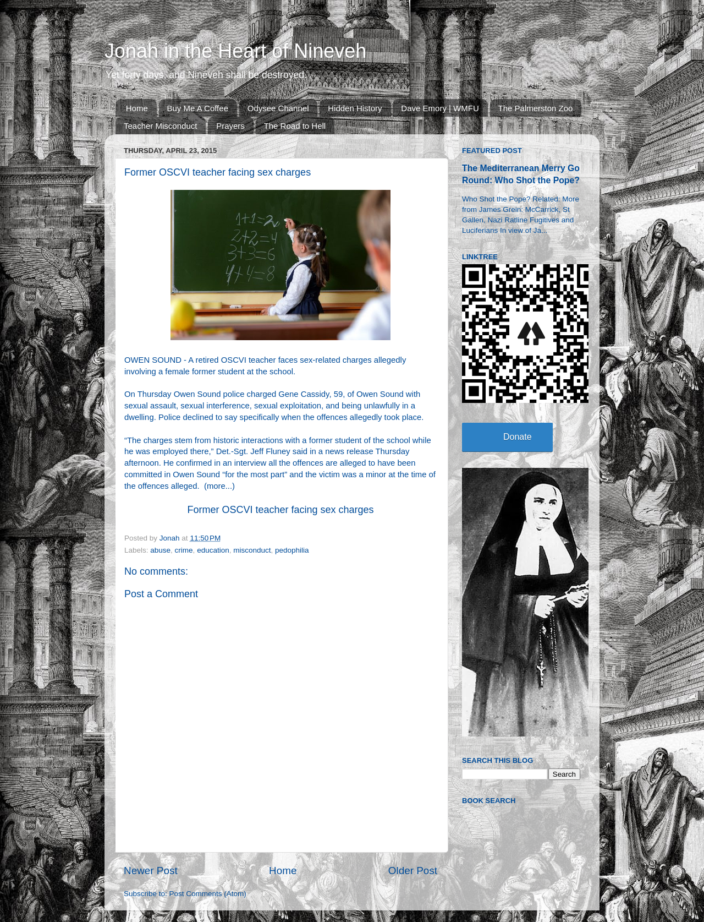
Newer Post (151, 870)
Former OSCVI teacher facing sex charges (280, 509)
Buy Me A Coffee (197, 108)
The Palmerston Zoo (535, 108)
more (216, 486)
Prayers (230, 125)
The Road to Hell (295, 125)
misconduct (252, 550)
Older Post (412, 870)
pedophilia (292, 550)
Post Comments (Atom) (207, 894)
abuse (160, 550)
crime (184, 550)
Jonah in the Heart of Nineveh (235, 51)
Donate (517, 436)
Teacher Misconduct (160, 125)
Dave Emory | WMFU (440, 108)
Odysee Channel (278, 108)
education (213, 550)
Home (137, 108)
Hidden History (355, 108)
